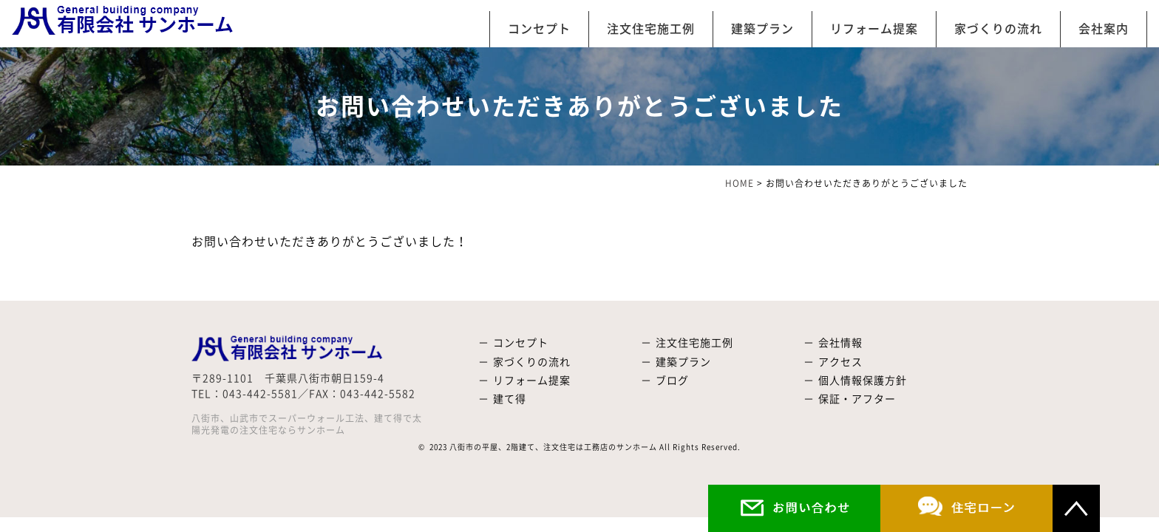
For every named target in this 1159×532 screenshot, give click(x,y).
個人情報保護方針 (862, 380)
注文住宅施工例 (651, 29)
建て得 (509, 399)
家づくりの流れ (998, 29)
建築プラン (762, 29)
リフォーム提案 (874, 29)
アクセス (840, 362)
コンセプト (539, 29)
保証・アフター (857, 399)
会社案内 (1103, 29)
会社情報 (840, 343)
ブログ (672, 380)
